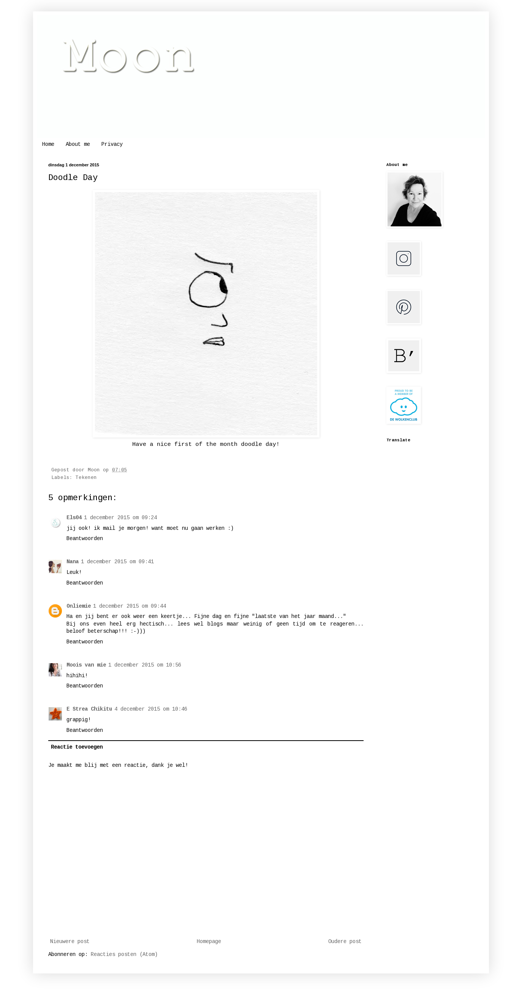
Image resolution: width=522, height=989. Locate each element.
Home (48, 144)
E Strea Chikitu (89, 709)
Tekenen (86, 477)
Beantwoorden (84, 539)
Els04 (74, 518)
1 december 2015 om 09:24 (120, 518)
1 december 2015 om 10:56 (144, 665)
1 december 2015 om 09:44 (129, 606)
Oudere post (345, 941)
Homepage (209, 941)
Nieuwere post (70, 941)
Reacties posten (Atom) (124, 954)
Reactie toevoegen (77, 747)
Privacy (112, 144)
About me (78, 144)
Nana (72, 562)
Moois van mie (86, 665)
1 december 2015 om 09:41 (117, 562)
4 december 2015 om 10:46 (150, 709)
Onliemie (78, 606)
